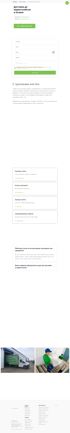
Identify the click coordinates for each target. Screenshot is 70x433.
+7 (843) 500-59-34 (15, 408)
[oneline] (35, 42)
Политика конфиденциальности (16, 429)
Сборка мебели (27, 410)
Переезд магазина (28, 422)
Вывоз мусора (27, 415)
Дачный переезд (27, 419)
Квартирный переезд (28, 420)
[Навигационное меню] (67, 2)
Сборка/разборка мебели (24, 214)
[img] (13, 411)
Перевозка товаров (42, 424)
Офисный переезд (28, 425)
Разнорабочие (27, 413)
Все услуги (23, 1)
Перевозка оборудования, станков (43, 422)
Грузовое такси (20, 171)
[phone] (35, 63)
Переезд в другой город (29, 427)
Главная (15, 1)
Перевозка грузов (42, 420)
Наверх (56, 405)
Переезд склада (27, 424)
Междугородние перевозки (43, 408)
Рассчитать (35, 73)
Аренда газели (20, 199)
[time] (35, 58)
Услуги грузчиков (21, 185)
